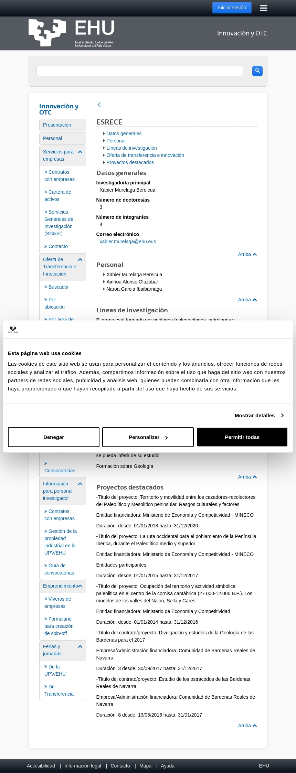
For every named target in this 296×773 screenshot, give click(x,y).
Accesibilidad (41, 766)
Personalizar (148, 437)
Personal (116, 140)
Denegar (53, 437)
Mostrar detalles (255, 415)
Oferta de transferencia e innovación (145, 155)
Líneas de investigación (132, 148)
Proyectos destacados (130, 162)
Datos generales (124, 133)
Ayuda (168, 766)
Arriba (247, 254)
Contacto (120, 766)
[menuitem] (62, 125)
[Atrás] (99, 105)
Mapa (145, 766)
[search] (139, 71)
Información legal (82, 766)
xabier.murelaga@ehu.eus (128, 241)
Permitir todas (242, 437)
